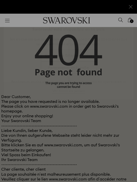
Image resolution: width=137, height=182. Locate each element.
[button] (126, 23)
